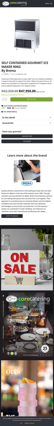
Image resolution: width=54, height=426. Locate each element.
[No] (52, 421)
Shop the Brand (12, 216)
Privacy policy (30, 423)
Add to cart (31, 99)
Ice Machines (19, 74)
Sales (25, 74)
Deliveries (27, 141)
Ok (21, 423)
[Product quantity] (4, 99)
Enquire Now (27, 136)
